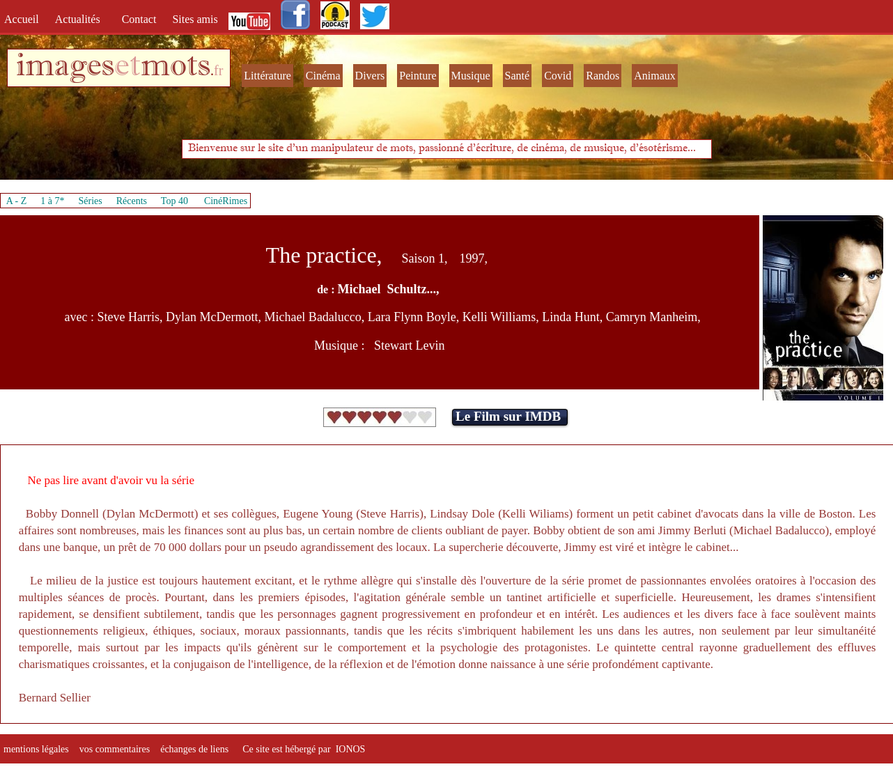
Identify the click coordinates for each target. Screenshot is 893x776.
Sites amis (194, 19)
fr (218, 70)
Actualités (82, 19)
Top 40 (175, 201)
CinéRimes (225, 201)
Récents (131, 201)
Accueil (24, 19)
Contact (140, 19)
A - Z (16, 201)
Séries (90, 201)
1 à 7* (52, 201)
